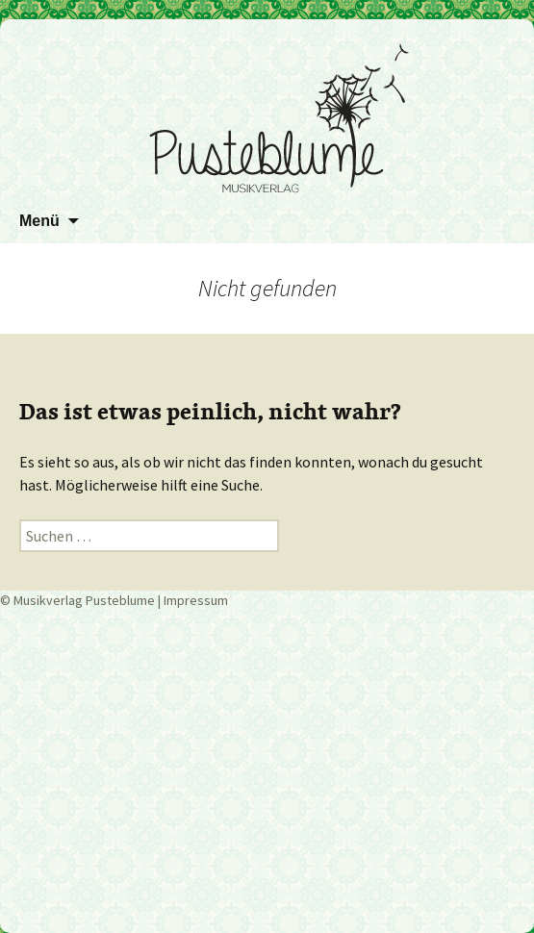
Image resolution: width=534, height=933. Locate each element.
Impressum (196, 600)
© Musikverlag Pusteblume (77, 600)
